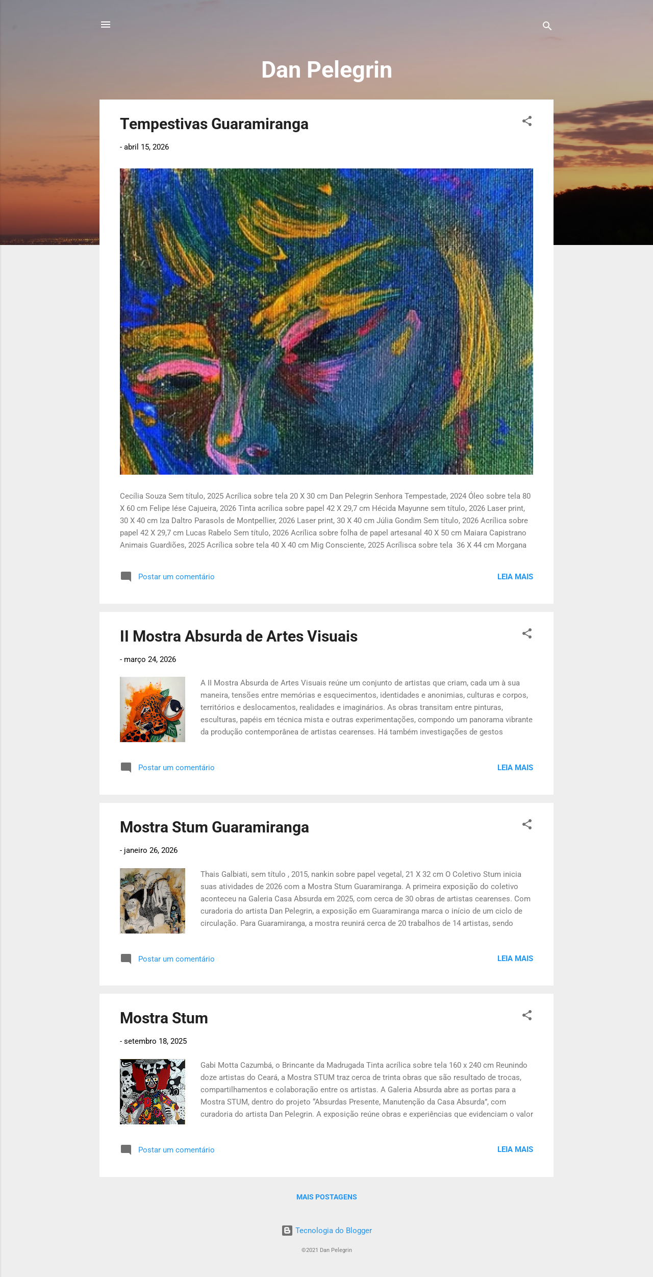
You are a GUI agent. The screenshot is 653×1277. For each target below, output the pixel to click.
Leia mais (515, 576)
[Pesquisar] (547, 27)
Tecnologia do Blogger (326, 1230)
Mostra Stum (164, 1018)
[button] (527, 123)
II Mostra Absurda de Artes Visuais (239, 636)
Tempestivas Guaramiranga (214, 124)
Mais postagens (326, 1197)
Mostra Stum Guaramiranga (214, 827)
